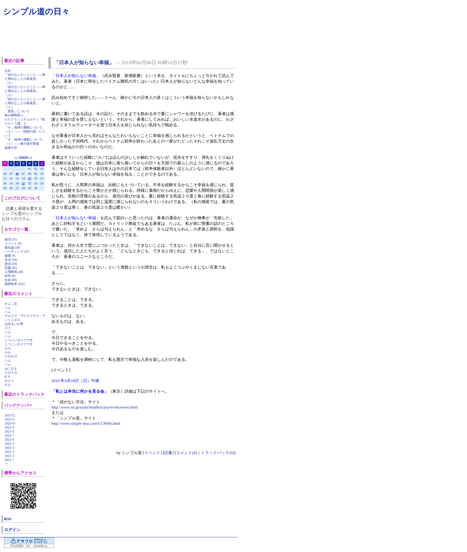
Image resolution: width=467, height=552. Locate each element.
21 (23, 183)
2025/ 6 (9, 439)
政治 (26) (11, 263)
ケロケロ (11, 356)
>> (30, 157)
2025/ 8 (9, 431)
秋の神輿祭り (14, 115)
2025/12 (10, 415)
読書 (168, 452)
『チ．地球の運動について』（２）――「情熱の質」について (25, 131)
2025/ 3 (9, 451)
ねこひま (11, 368)
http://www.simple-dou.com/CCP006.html (85, 423)
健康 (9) (10, 255)
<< (16, 157)
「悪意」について (17, 111)
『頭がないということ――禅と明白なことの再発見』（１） (25, 103)
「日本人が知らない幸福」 (84, 62)
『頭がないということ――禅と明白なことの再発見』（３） (25, 79)
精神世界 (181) (15, 284)
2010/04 (23, 157)
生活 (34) (11, 259)
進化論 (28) (12, 247)
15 (29, 178)
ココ (8, 328)
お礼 (8, 70)
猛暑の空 (11, 147)
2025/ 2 (9, 456)
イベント (152, 452)
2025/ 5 (9, 443)
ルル (8, 348)
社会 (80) (11, 280)
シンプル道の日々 (36, 11)
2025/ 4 (9, 447)
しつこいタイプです (19, 340)
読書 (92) (11, 267)
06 (17, 173)
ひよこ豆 (11, 303)
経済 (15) (11, 239)
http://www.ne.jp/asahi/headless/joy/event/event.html (94, 407)
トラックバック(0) (217, 452)
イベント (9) (13, 243)
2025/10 (10, 423)
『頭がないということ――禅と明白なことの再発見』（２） (25, 91)
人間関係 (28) (14, 272)
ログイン (12, 529)
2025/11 (10, 419)
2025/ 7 (9, 435)
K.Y (7, 376)
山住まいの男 (14, 324)
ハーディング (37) (17, 251)
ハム (8, 307)
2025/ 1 (9, 460)
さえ (8, 384)
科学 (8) (10, 276)
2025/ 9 (9, 427)
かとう (9, 380)
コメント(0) (186, 452)
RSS (8, 518)
